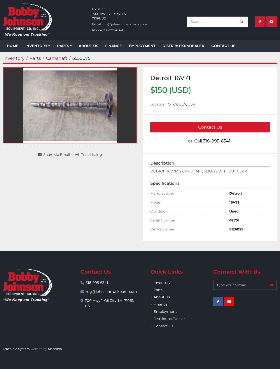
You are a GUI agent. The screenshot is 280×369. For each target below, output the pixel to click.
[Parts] (35, 58)
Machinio (55, 349)
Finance (113, 46)
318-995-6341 (113, 30)
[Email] (245, 285)
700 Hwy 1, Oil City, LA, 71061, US (109, 303)
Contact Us (223, 46)
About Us (88, 46)
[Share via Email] (54, 155)
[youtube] (271, 21)
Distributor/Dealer (183, 46)
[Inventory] (13, 58)
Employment (142, 46)
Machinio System (16, 349)
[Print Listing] (89, 155)
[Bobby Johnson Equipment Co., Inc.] (27, 285)
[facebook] (260, 21)
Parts (63, 46)
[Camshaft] (56, 58)
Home (12, 46)
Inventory (36, 46)
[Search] (214, 22)
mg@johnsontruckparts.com (124, 24)
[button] (38, 46)
